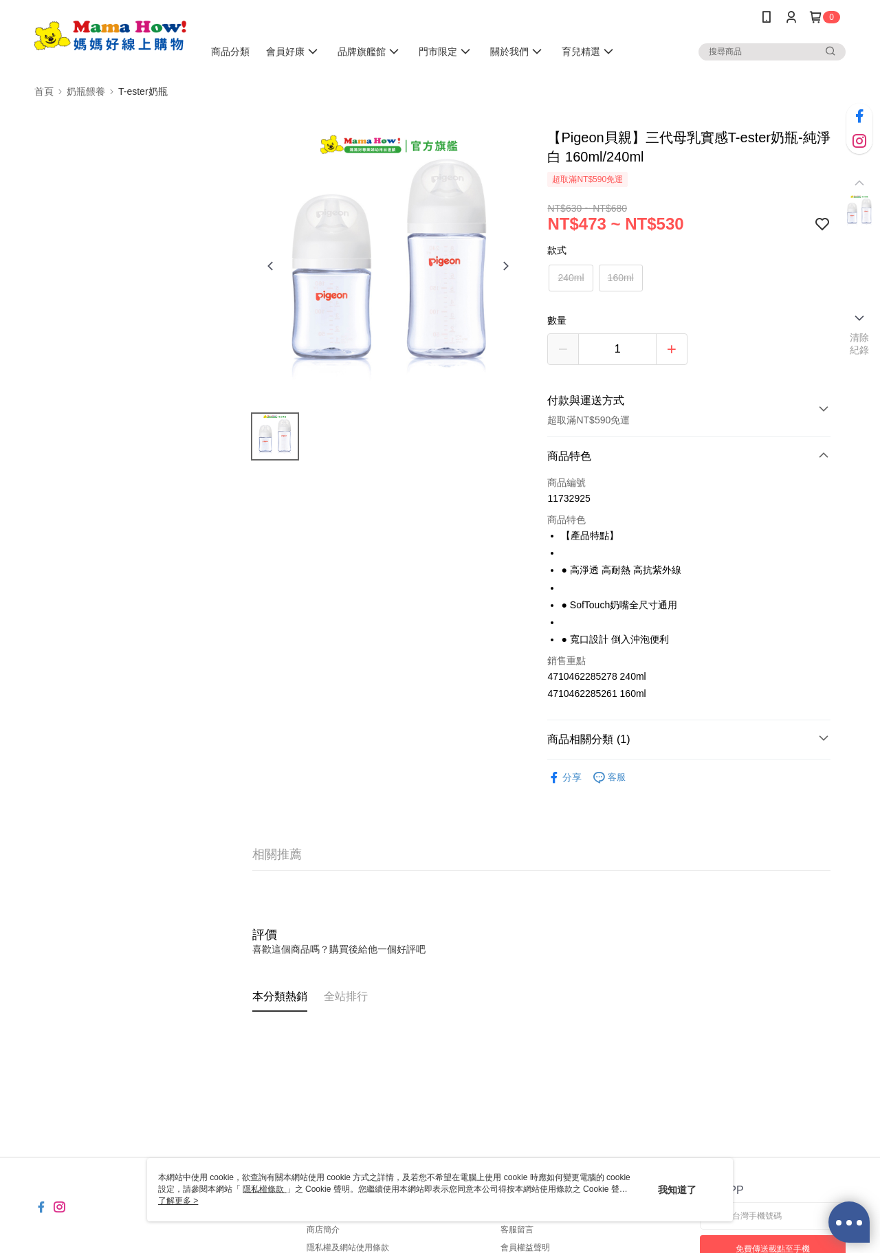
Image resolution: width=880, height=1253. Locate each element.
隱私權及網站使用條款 (348, 1247)
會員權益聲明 (525, 1247)
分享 (564, 777)
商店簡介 (323, 1229)
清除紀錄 (860, 343)
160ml (621, 277)
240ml (571, 277)
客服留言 (517, 1229)
